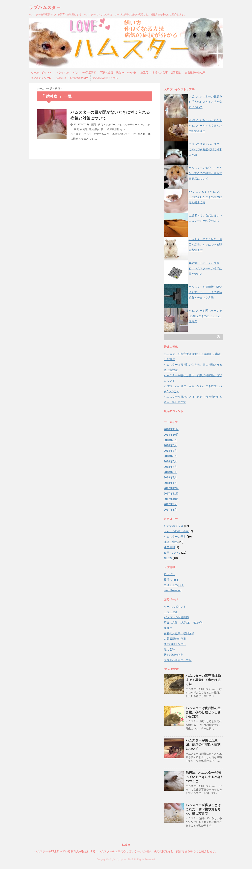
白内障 (83, 129)
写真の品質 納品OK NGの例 (118, 72)
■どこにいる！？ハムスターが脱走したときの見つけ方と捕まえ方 (205, 197)
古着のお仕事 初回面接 (166, 72)
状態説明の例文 (79, 78)
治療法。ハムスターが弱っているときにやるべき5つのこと (204, 777)
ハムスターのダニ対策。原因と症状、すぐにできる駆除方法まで (205, 245)
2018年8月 (170, 445)
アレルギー (109, 124)
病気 (76, 129)
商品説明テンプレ (41, 78)
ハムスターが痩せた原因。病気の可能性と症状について (203, 744)
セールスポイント (41, 72)
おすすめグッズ (173, 525)
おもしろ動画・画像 (176, 531)
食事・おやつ (172, 552)
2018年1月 (170, 482)
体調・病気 (97, 124)
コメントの (174, 585)
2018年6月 (170, 456)
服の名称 (61, 78)
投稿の (171, 579)
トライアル (62, 72)
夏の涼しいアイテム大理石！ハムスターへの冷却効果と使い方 (205, 268)
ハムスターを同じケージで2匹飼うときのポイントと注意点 (205, 316)
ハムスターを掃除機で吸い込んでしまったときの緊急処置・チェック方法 (205, 292)
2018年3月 (170, 472)
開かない (120, 129)
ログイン (169, 574)
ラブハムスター (45, 7)
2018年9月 (170, 440)
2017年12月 (171, 488)
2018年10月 (171, 434)
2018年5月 (170, 461)
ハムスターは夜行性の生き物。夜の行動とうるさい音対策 (203, 712)
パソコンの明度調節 (84, 72)
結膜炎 (95, 129)
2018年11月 (171, 429)
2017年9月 (170, 504)
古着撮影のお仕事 (195, 72)
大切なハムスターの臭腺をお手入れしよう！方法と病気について (205, 102)
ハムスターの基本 (175, 536)
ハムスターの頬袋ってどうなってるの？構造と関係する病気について (205, 173)
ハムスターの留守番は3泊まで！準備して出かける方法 (204, 680)
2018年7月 (170, 450)
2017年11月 (171, 493)
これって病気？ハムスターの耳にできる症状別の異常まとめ (205, 149)
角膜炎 (110, 129)
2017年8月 (170, 509)
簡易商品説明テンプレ (105, 78)
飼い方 (168, 558)
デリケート (133, 124)
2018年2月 (170, 477)
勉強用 (144, 72)
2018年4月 (170, 466)
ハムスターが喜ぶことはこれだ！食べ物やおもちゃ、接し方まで (203, 809)
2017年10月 (171, 498)
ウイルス (121, 124)
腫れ (103, 129)
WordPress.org (173, 590)
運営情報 (169, 547)
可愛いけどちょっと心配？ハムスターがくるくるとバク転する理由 (205, 126)
